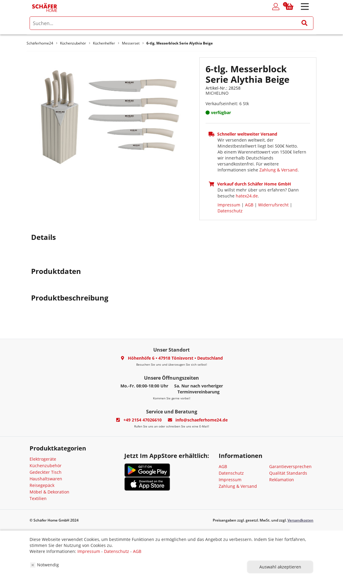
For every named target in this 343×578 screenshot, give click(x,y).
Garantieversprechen (290, 466)
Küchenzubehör (46, 465)
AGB (249, 205)
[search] (171, 23)
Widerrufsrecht (273, 205)
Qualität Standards (288, 473)
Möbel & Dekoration (49, 492)
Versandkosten (300, 520)
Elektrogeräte (43, 459)
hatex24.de (247, 196)
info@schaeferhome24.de (201, 420)
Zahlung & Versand (278, 170)
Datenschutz (230, 211)
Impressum (229, 205)
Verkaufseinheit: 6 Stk (227, 103)
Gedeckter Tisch (46, 472)
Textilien (38, 498)
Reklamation (281, 479)
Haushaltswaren (46, 479)
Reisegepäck (42, 485)
